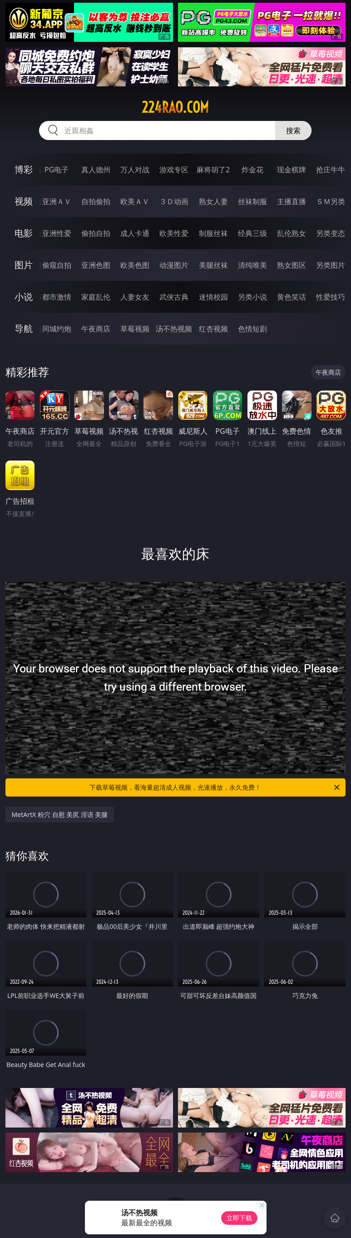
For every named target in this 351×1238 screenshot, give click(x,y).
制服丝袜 (213, 233)
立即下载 (239, 1217)
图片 (24, 265)
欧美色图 (134, 265)
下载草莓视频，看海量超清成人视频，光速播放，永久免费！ (215, 787)
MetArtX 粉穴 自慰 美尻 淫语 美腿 (60, 814)
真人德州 (95, 170)
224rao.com (175, 107)
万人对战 (134, 170)
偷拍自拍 (95, 233)
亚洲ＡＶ (56, 201)
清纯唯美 (252, 265)
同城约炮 (56, 329)
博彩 (24, 169)
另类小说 (252, 297)
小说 (24, 297)
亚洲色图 (95, 265)
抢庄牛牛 (330, 170)
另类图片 (330, 265)
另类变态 (330, 233)
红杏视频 (213, 329)
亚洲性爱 (56, 233)
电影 (24, 233)
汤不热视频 (174, 329)
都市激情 (56, 297)
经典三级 (252, 233)
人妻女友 (134, 297)
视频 (24, 201)
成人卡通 (134, 233)
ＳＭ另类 (330, 201)
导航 (24, 328)
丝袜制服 (252, 201)
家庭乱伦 (95, 297)
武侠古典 (173, 297)
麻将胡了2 (213, 170)
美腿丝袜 (213, 265)
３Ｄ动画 (173, 201)
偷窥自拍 (56, 265)
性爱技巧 (330, 297)
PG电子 (56, 170)
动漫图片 (173, 265)
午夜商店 (95, 329)
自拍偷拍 (95, 201)
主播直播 (291, 201)
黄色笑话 (291, 297)
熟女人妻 (213, 201)
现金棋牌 (291, 170)
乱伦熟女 (291, 233)
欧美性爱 (173, 233)
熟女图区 (291, 265)
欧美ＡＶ (134, 201)
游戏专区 (173, 170)
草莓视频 (134, 329)
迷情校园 (213, 297)
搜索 (293, 130)
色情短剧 (252, 329)
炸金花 (252, 170)
